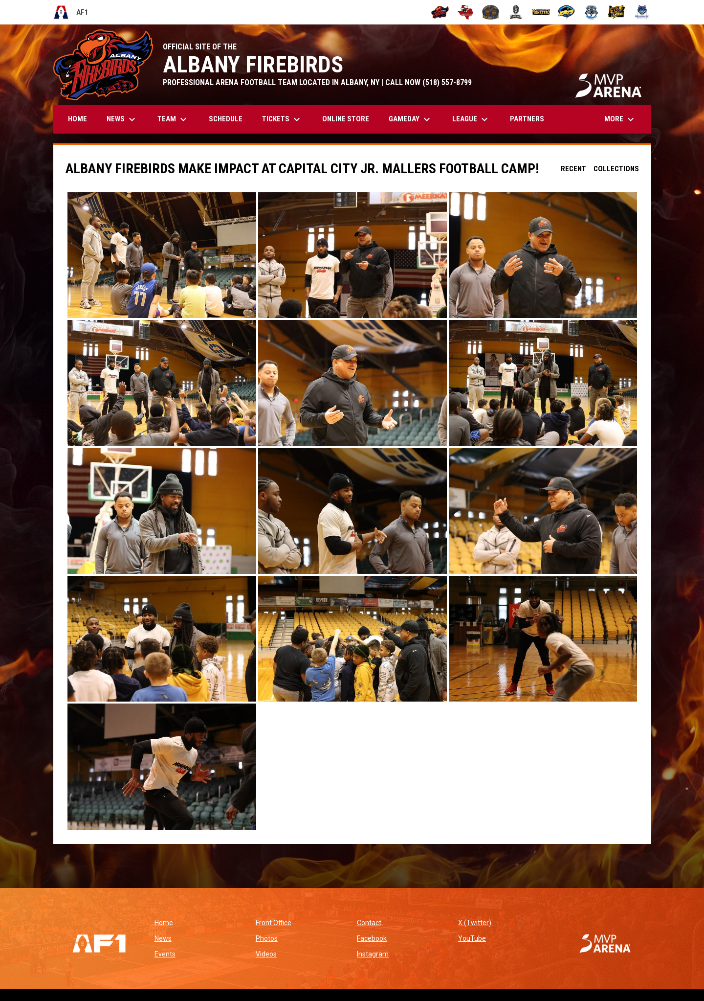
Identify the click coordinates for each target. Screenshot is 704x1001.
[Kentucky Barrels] (491, 12)
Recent (573, 168)
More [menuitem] (620, 119)
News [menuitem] (122, 119)
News (163, 938)
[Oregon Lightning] (617, 12)
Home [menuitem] (77, 118)
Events (165, 954)
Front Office (273, 923)
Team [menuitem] (173, 119)
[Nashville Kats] (566, 12)
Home (163, 923)
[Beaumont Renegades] (465, 12)
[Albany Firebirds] (440, 12)
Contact (369, 923)
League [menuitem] (471, 119)
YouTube (472, 938)
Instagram (373, 954)
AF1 (71, 12)
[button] (161, 255)
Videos (266, 954)
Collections (616, 168)
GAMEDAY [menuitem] (411, 119)
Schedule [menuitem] (225, 118)
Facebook (372, 938)
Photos (267, 938)
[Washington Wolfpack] (642, 12)
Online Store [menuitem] (349, 118)
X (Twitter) (474, 923)
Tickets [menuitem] (282, 119)
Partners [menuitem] (527, 118)
